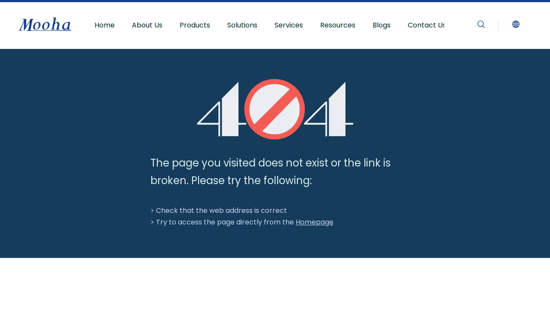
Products (195, 25)
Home (105, 25)
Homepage (314, 222)
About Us (147, 25)
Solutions (242, 25)
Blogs (382, 25)
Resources (337, 25)
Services (289, 25)
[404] (275, 109)
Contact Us (427, 25)
